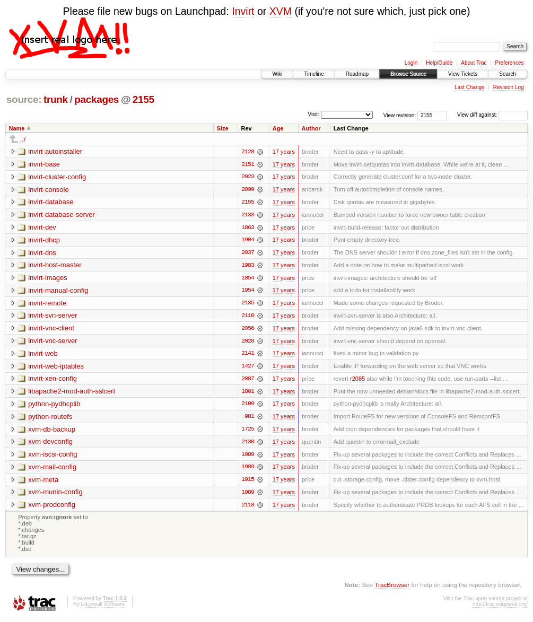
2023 (247, 177)
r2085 (357, 381)
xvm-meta (43, 482)
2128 (247, 151)
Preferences (509, 63)
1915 (247, 482)
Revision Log (508, 87)
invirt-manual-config (58, 291)
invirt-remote (47, 304)
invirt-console (48, 190)
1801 (247, 393)
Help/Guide (439, 63)
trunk (55, 99)
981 (249, 419)
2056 (247, 330)
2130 (247, 444)
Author (311, 128)
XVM (280, 11)
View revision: (399, 115)
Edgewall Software (103, 608)
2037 (247, 253)
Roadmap (357, 74)
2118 (247, 508)
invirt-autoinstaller (55, 151)
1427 (247, 368)
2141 (247, 355)
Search (507, 74)
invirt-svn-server (52, 317)
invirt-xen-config (52, 380)
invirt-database (50, 202)
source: (23, 99)
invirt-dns (42, 253)
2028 (247, 342)
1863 (247, 228)
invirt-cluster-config (57, 177)
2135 (247, 304)
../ (23, 139)
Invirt (243, 11)
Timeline (314, 74)
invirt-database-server (61, 215)
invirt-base (44, 164)
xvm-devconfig (50, 444)
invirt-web (43, 355)
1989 (247, 457)
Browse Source (408, 74)
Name (17, 128)
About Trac (473, 63)
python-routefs (50, 419)
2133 (247, 215)
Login (411, 63)
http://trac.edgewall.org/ (500, 608)
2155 (143, 99)
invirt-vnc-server (52, 342)
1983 (247, 266)
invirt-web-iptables (56, 368)
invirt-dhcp (44, 240)
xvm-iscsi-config (52, 457)
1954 (247, 291)
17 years (284, 151)
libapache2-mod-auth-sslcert (71, 393)
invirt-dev (42, 228)
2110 (247, 317)
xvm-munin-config (55, 495)
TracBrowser (391, 587)
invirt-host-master (54, 266)
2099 (247, 190)
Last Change (470, 87)
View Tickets (462, 74)
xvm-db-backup (51, 431)
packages (96, 99)
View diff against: (492, 115)
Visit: (313, 114)
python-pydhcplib (54, 406)
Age (278, 128)
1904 (247, 240)
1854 (247, 279)
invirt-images (47, 279)
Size (223, 128)
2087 (247, 380)
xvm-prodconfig (51, 508)
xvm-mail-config (52, 470)
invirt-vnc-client (51, 330)
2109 (247, 406)
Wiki (277, 74)
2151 (247, 164)
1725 (247, 431)
